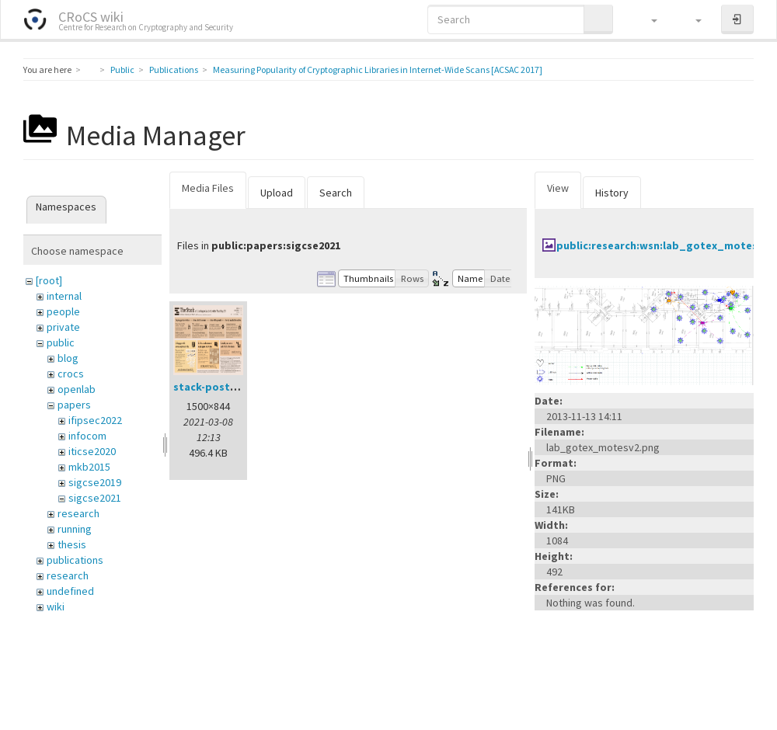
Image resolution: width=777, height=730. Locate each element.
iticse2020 (92, 451)
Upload (276, 193)
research (78, 513)
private (63, 327)
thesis (71, 544)
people (63, 311)
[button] (647, 19)
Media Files (208, 188)
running (74, 529)
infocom (87, 436)
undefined (70, 591)
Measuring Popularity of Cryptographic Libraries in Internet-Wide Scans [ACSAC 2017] (377, 69)
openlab (76, 389)
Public (122, 69)
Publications (173, 69)
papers (74, 405)
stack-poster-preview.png (240, 387)
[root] (49, 280)
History (612, 193)
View (558, 188)
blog (67, 358)
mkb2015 (89, 467)
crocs (70, 374)
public (61, 342)
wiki (55, 607)
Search (335, 193)
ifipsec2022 (95, 420)
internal (64, 296)
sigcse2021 (94, 498)
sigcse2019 (94, 482)
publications (75, 560)
